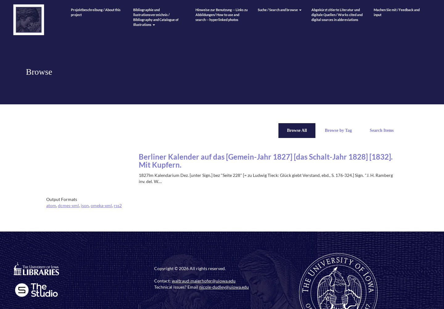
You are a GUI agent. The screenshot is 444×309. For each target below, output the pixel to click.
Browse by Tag (338, 130)
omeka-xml (101, 205)
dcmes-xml (68, 205)
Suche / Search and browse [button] (280, 10)
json (85, 205)
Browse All (297, 130)
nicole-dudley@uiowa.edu (224, 287)
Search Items (382, 130)
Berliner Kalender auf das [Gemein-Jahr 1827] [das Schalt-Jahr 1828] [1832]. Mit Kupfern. (266, 160)
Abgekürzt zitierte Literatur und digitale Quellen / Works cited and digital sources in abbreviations (337, 15)
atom (51, 205)
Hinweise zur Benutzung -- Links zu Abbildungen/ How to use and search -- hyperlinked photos (221, 15)
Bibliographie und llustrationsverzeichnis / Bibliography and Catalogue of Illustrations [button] (156, 17)
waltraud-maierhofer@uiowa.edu (204, 280)
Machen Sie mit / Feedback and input (397, 12)
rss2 (118, 205)
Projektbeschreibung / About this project (96, 12)
